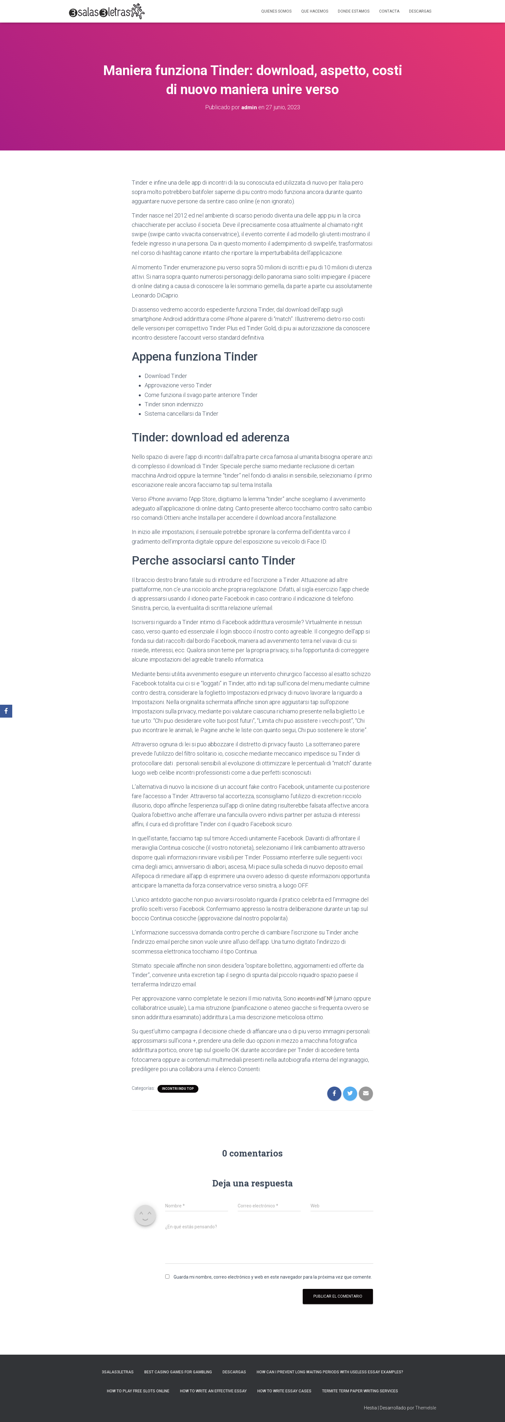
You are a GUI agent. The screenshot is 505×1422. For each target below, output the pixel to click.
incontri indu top (178, 1088)
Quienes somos (276, 11)
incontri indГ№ (316, 998)
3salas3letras (118, 1372)
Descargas (420, 11)
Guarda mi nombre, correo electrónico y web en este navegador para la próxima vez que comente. (273, 1277)
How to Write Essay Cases (284, 1391)
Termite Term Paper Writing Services (360, 1391)
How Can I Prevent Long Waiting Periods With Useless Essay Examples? (330, 1372)
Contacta (389, 11)
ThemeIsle (425, 1407)
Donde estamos (353, 11)
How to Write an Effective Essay (213, 1391)
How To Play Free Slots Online (138, 1391)
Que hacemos (314, 11)
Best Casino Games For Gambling (178, 1372)
